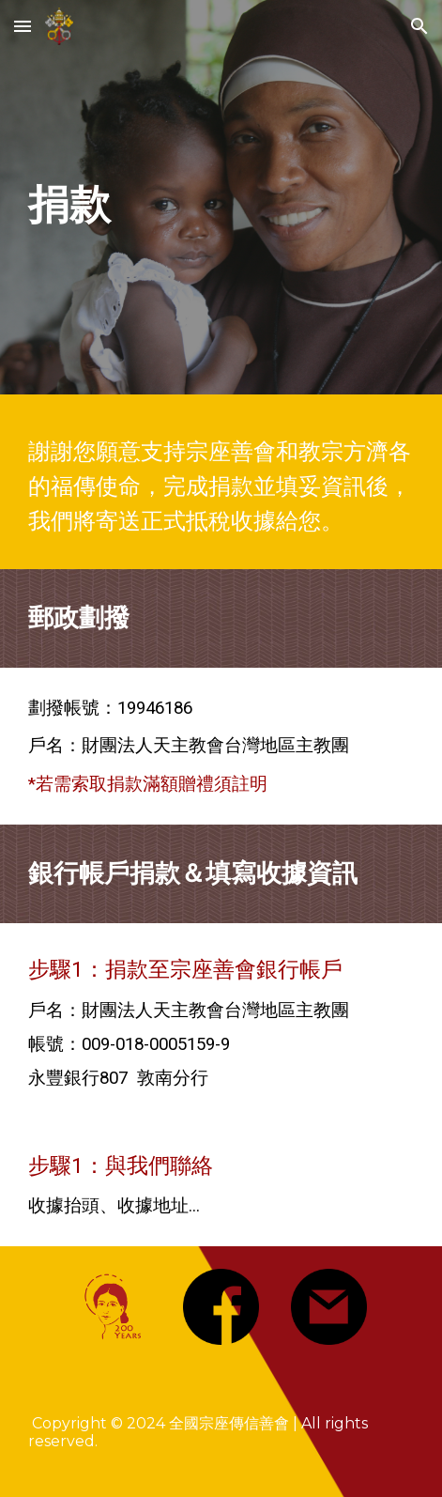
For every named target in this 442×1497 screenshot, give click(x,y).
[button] (22, 26)
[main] (220, 201)
